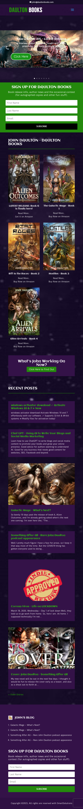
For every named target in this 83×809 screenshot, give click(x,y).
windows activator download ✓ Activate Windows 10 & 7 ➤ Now (38, 407)
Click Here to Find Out (41, 369)
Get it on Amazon (24, 216)
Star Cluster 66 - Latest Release (41, 39)
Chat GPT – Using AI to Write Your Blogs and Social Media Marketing (41, 435)
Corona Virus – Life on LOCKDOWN (34, 606)
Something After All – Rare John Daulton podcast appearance (38, 537)
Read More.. (24, 213)
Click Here (21, 56)
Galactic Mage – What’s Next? (31, 510)
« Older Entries (15, 694)
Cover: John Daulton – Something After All (39, 674)
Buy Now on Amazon (59, 216)
